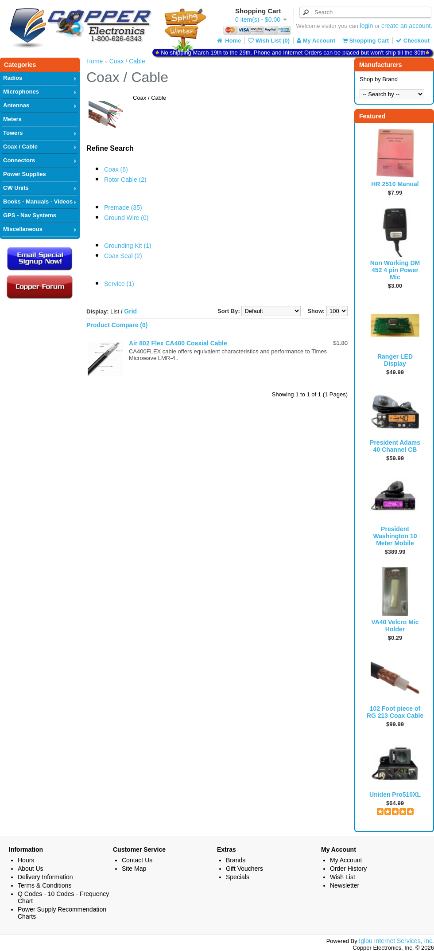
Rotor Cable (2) (125, 179)
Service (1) (119, 283)
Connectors (19, 160)
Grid (130, 311)
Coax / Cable (20, 146)
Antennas (16, 105)
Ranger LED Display (395, 360)
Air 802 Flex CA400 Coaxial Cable (178, 343)
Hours (26, 860)
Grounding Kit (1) (127, 245)
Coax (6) (116, 169)
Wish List (342, 877)
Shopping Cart (365, 40)
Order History (348, 868)
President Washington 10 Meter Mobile (395, 536)
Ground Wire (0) (126, 217)
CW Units (16, 187)
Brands (235, 860)
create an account (405, 25)
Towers (13, 132)
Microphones (21, 91)
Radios (12, 77)
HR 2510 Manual (394, 184)
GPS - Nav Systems (29, 215)
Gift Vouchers (244, 868)
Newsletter (344, 885)
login (366, 25)
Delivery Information (45, 877)
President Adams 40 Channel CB (395, 446)
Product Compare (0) (116, 325)
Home (228, 40)
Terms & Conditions (44, 885)
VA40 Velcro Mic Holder (394, 625)
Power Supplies (24, 174)
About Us (30, 868)
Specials (237, 877)
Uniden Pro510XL (395, 794)
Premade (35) (123, 207)
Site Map (134, 868)
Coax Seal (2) (123, 255)
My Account (316, 40)
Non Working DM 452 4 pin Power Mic (395, 270)
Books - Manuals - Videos (38, 201)
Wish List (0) (269, 40)
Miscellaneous (23, 229)
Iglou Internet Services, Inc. (396, 940)
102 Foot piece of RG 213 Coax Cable (395, 712)
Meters (12, 119)
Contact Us (137, 860)
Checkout (413, 40)
